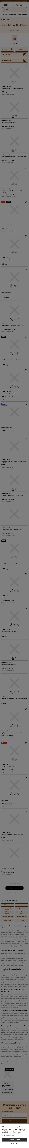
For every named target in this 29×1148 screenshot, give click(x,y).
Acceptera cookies (14, 1139)
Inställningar (14, 1143)
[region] (14, 1136)
